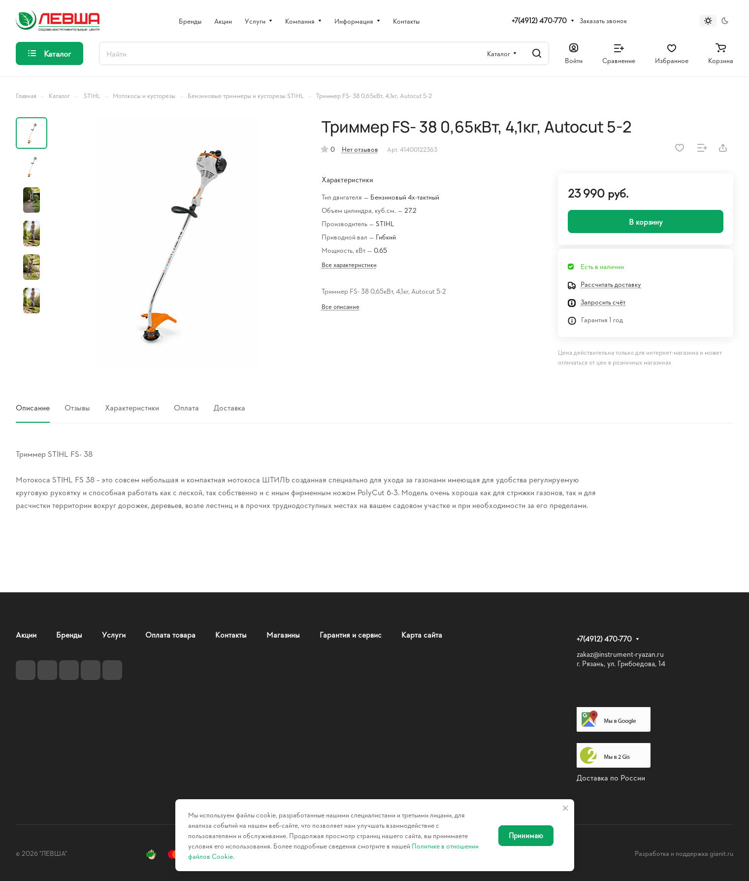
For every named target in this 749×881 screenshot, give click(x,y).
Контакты (231, 634)
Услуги (114, 634)
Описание (33, 407)
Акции (26, 634)
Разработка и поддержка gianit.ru (684, 853)
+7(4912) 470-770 (539, 20)
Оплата (186, 407)
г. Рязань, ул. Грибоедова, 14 (621, 663)
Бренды (69, 634)
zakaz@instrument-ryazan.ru (620, 654)
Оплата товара (170, 634)
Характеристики (132, 407)
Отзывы (77, 407)
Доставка (229, 407)
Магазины (283, 634)
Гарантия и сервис (351, 634)
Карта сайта (421, 634)
